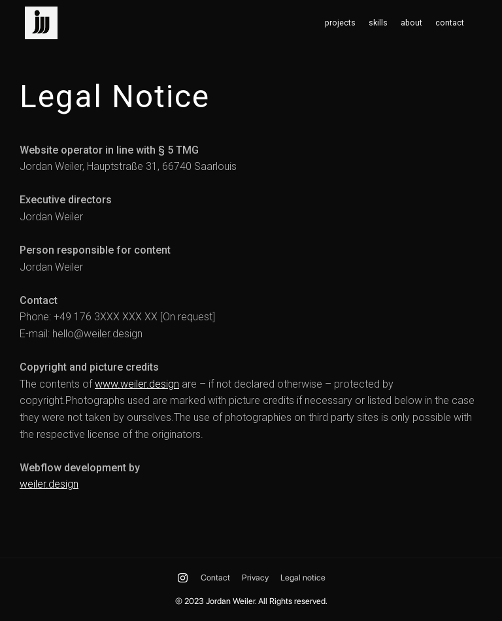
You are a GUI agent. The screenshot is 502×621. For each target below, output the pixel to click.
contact (449, 22)
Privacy (255, 577)
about (411, 22)
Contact (215, 577)
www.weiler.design (137, 384)
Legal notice (303, 577)
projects (340, 22)
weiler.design (49, 484)
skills (378, 22)
